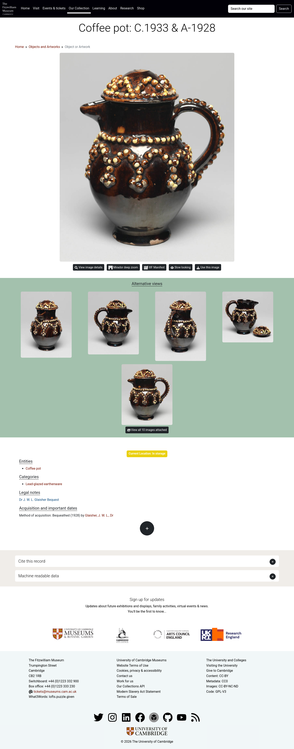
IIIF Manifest (154, 268)
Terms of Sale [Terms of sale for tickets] (127, 697)
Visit (36, 8)
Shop (140, 8)
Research (127, 8)
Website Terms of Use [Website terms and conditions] (132, 665)
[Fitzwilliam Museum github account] (168, 717)
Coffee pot (33, 468)
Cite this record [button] (31, 561)
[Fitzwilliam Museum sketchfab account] (154, 717)
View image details (88, 267)
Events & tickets (54, 8)
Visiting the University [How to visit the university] (221, 665)
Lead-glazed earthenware (44, 484)
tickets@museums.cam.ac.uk (55, 692)
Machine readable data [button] (38, 575)
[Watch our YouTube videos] (182, 717)
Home (26, 8)
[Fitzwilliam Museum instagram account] (113, 717)
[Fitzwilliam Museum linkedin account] (140, 717)
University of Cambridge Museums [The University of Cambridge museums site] (142, 660)
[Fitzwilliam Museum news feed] (195, 717)
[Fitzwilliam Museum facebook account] (127, 717)
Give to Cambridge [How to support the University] (219, 671)
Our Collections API (131, 686)
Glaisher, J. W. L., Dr (99, 515)
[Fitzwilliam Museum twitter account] (99, 717)
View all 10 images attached (147, 429)
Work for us (125, 681)
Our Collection (79, 8)
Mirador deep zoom (123, 267)
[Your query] (251, 9)
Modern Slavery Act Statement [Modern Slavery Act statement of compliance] (139, 692)
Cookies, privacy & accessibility (139, 671)
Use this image (208, 267)
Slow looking (181, 267)
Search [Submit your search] (284, 9)
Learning (98, 8)
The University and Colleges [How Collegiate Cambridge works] (226, 660)
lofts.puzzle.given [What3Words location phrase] (61, 697)
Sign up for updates (147, 599)
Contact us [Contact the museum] (124, 676)
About (112, 8)
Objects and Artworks (44, 47)
